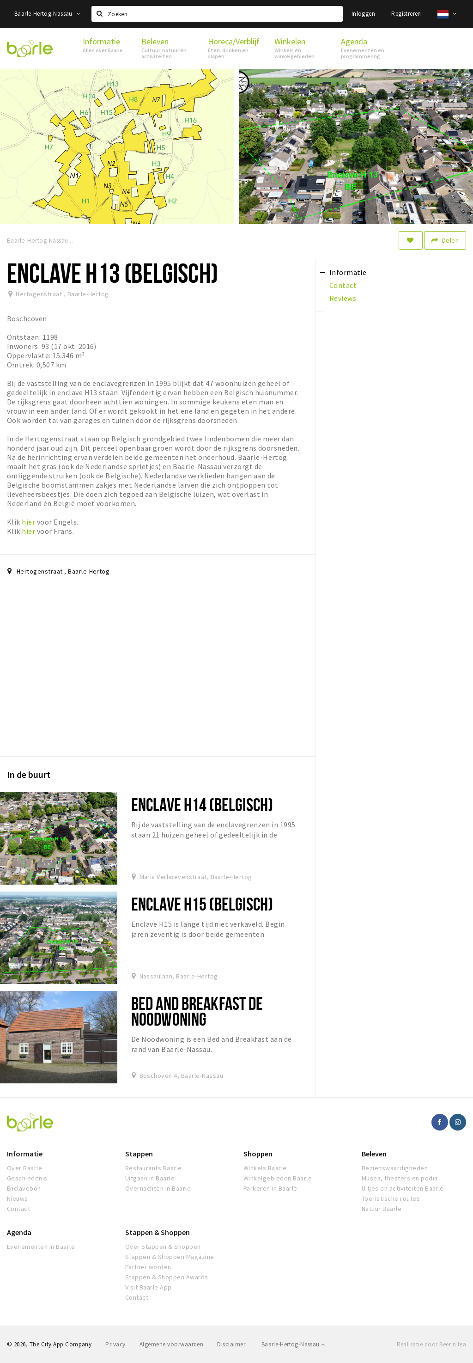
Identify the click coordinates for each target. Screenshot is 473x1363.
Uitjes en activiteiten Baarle (403, 1188)
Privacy (115, 1344)
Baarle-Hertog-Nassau (47, 14)
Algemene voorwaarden (171, 1344)
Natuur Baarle (381, 1208)
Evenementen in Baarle (41, 1246)
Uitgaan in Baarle (150, 1178)
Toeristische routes (391, 1198)
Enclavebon (24, 1188)
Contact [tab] (343, 285)
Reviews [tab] (342, 298)
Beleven (374, 1153)
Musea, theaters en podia (400, 1178)
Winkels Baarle (265, 1168)
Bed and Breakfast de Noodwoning (197, 1011)
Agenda (19, 1232)
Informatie (24, 1153)
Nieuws (17, 1198)
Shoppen (258, 1153)
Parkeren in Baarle (270, 1188)
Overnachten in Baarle (158, 1188)
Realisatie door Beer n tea (431, 1344)
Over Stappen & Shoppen (163, 1246)
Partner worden (148, 1267)
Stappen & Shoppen (157, 1232)
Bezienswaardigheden (395, 1168)
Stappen (139, 1153)
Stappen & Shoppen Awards (166, 1277)
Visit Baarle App (148, 1287)
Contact (18, 1208)
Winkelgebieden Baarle (277, 1178)
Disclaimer (231, 1344)
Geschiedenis (27, 1178)
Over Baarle (24, 1168)
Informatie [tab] (348, 272)
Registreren (406, 14)
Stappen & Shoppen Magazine (169, 1257)
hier (28, 521)
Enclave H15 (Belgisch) (202, 904)
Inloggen (363, 14)
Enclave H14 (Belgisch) (202, 804)
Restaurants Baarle (153, 1168)
